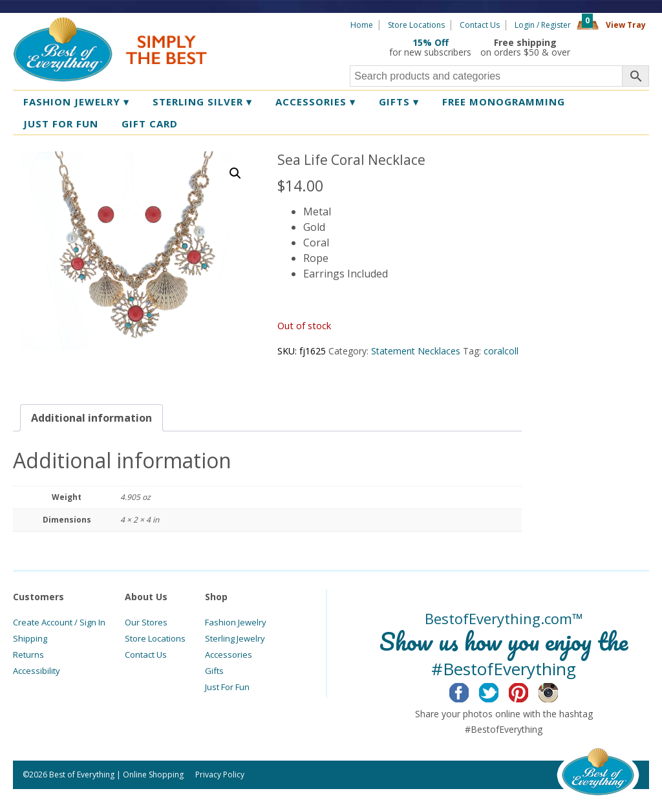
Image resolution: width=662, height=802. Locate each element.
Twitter (498, 691)
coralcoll (501, 351)
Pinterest (528, 691)
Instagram (558, 691)
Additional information (91, 418)
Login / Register (543, 24)
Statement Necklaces (415, 351)
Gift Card (150, 123)
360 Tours (614, 47)
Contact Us (480, 24)
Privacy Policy (219, 774)
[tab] (91, 417)
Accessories (315, 101)
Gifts (399, 101)
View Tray (626, 24)
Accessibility (36, 671)
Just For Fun (227, 687)
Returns (28, 654)
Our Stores (146, 622)
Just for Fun (60, 123)
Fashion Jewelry (76, 101)
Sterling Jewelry (235, 638)
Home (361, 24)
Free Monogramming (503, 101)
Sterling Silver (202, 101)
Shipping (30, 638)
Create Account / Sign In (59, 622)
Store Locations (416, 24)
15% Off (430, 42)
